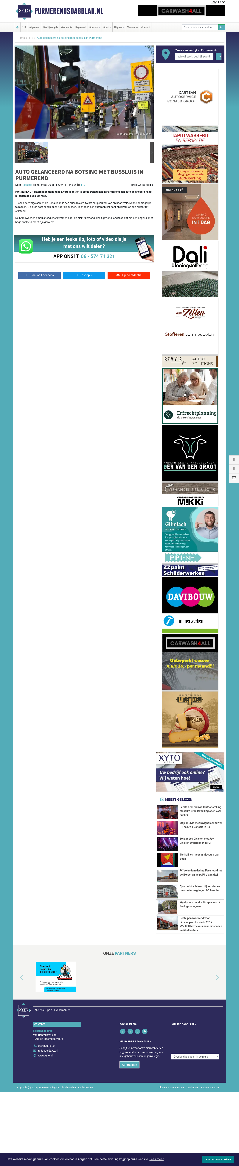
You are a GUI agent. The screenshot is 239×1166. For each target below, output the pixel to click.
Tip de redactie (128, 275)
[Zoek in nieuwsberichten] (200, 27)
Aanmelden (129, 1138)
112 (24, 27)
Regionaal (80, 27)
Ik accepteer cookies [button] (218, 1159)
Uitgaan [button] (118, 27)
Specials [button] (93, 27)
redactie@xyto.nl (48, 1124)
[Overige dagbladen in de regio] (195, 1112)
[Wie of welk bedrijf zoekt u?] (194, 56)
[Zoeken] (221, 27)
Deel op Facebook (39, 275)
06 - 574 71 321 (98, 256)
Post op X (84, 275)
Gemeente (66, 27)
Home (21, 38)
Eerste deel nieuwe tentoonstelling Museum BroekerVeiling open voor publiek (200, 811)
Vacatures (132, 27)
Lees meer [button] (156, 1159)
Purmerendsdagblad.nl (69, 11)
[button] (16, 152)
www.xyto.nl (45, 1129)
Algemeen (34, 27)
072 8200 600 (46, 1119)
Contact (145, 27)
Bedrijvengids (50, 27)
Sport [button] (106, 27)
